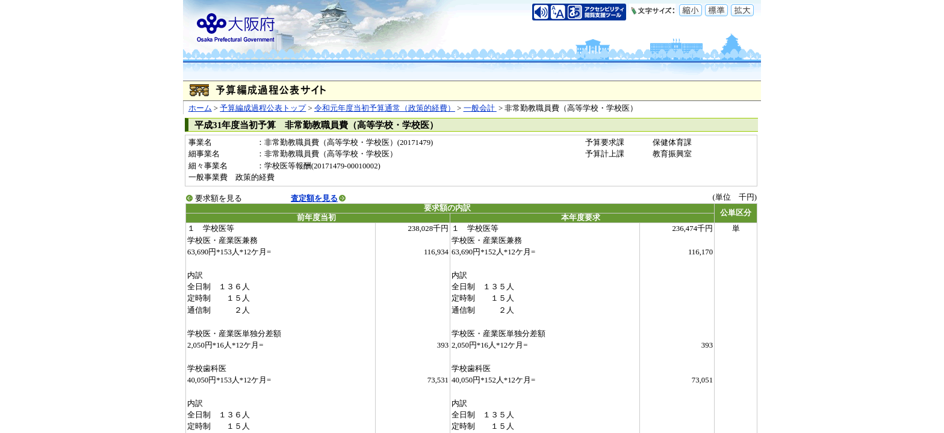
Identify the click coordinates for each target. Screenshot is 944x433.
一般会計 (480, 108)
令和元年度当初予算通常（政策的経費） (384, 108)
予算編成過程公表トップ (263, 108)
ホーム (200, 108)
